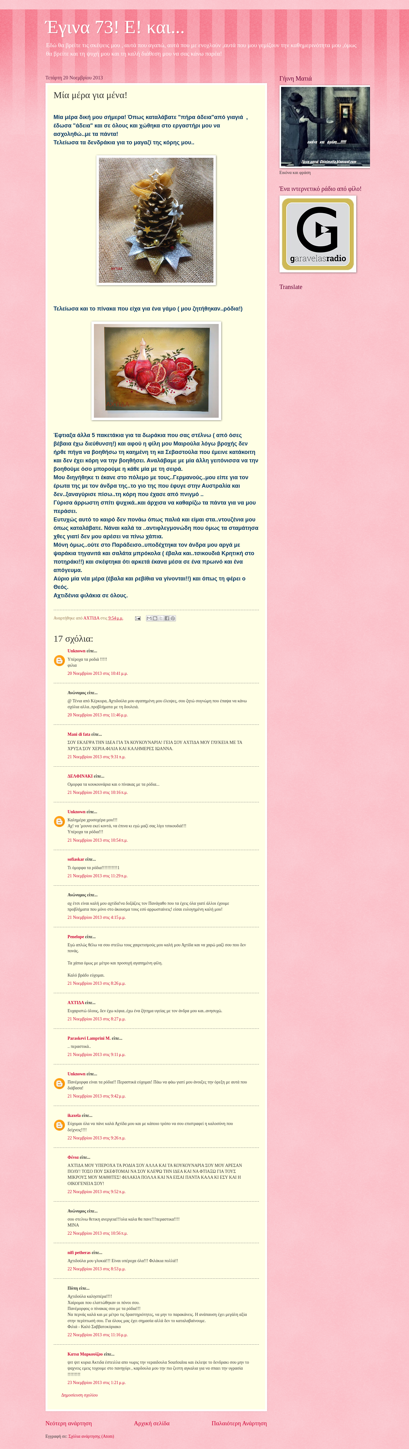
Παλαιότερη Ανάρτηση (239, 1423)
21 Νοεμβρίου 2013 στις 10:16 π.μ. (98, 792)
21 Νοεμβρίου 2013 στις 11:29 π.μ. (98, 876)
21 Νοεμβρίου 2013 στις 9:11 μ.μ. (97, 1054)
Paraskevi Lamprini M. (89, 1038)
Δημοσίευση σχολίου (79, 1395)
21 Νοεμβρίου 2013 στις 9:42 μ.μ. (97, 1096)
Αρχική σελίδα (151, 1423)
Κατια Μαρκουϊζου (85, 1354)
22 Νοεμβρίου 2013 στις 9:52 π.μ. (97, 1191)
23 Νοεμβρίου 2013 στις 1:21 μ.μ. (97, 1382)
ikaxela (74, 1115)
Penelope (76, 936)
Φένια (73, 1157)
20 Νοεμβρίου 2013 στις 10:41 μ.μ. (98, 673)
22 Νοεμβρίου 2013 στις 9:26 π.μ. (97, 1138)
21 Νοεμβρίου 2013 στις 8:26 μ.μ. (97, 983)
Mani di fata (79, 734)
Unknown (77, 651)
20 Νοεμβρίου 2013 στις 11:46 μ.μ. (98, 715)
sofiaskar (76, 859)
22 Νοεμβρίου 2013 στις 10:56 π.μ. (98, 1233)
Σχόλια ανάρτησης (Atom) (91, 1436)
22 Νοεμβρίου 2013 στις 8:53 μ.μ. (97, 1269)
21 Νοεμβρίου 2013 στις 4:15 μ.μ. (97, 917)
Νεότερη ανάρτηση (69, 1423)
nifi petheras (79, 1252)
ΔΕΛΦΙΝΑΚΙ (80, 776)
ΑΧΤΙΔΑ (76, 1002)
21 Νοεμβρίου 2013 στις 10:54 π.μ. (98, 840)
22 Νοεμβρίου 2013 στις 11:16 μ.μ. (98, 1334)
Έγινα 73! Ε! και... (115, 27)
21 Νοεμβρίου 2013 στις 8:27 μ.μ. (97, 1019)
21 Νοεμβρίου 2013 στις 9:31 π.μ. (97, 756)
